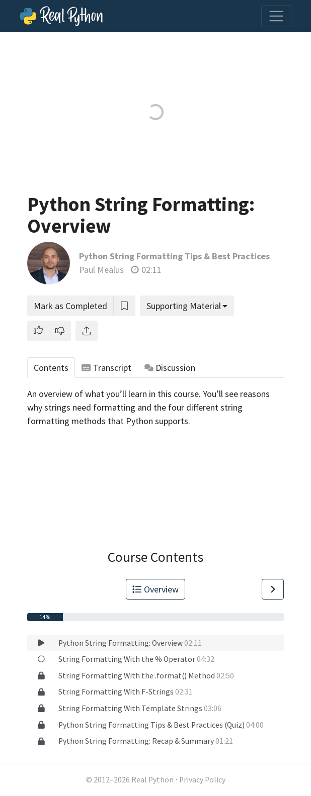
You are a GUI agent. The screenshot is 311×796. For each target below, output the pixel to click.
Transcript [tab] (106, 367)
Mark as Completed (70, 306)
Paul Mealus (101, 269)
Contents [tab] (51, 367)
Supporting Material (183, 306)
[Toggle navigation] (276, 16)
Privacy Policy (202, 779)
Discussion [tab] (170, 367)
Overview (155, 589)
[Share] (86, 331)
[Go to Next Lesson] (273, 589)
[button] (38, 331)
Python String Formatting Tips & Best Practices (174, 256)
